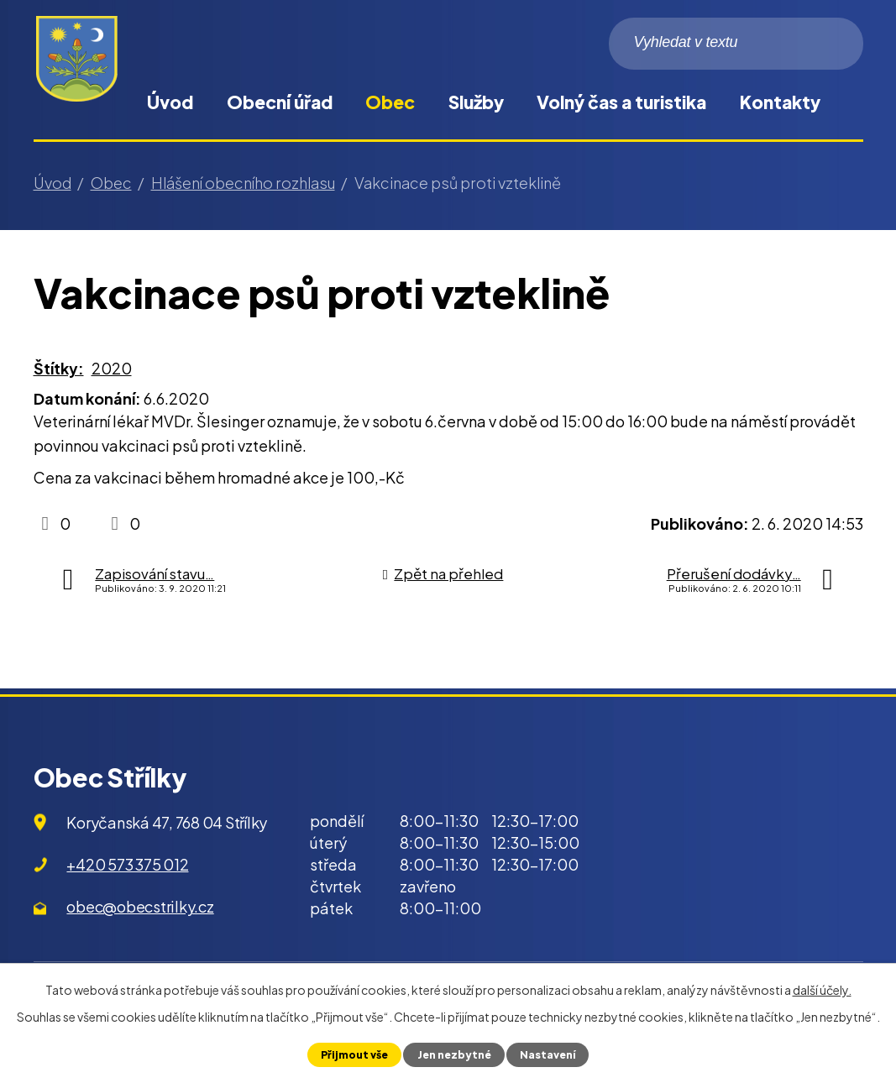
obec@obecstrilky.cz (139, 906)
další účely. (822, 989)
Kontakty (780, 102)
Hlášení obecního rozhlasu (243, 182)
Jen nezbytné (454, 1054)
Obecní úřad (280, 102)
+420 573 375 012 (127, 864)
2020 (112, 368)
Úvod (170, 102)
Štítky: (59, 368)
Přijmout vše (352, 1054)
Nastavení (549, 1054)
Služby (476, 102)
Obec (390, 102)
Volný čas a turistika (621, 102)
